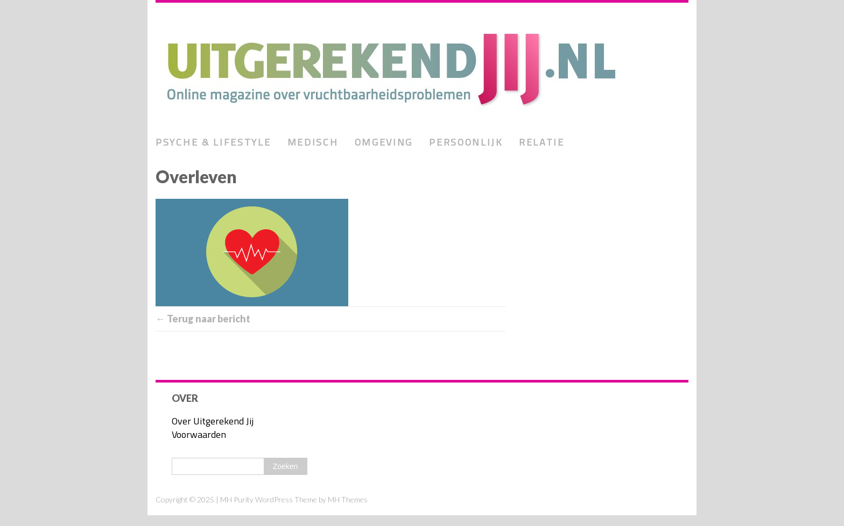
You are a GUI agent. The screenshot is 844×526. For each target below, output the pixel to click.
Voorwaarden (199, 434)
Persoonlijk (466, 142)
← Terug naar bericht (203, 319)
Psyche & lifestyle (213, 142)
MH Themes (348, 499)
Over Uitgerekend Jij (213, 421)
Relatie (542, 142)
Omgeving (384, 142)
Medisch (313, 142)
